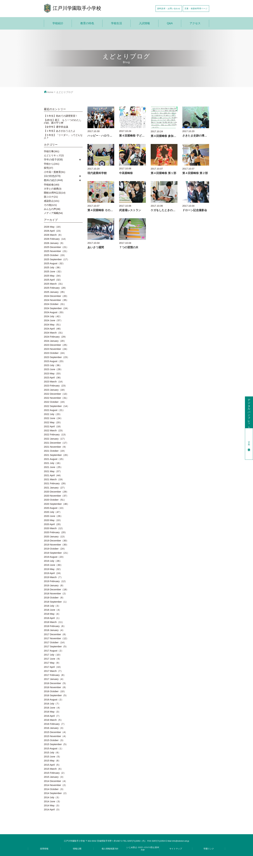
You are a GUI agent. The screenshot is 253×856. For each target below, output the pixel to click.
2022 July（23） (53, 414)
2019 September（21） (56, 552)
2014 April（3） (52, 809)
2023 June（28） (53, 369)
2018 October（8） (54, 597)
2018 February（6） (55, 626)
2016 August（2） (54, 699)
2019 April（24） (53, 573)
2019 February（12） (55, 581)
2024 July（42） (53, 316)
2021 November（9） (55, 446)
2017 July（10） (53, 654)
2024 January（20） (55, 340)
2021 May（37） (53, 471)
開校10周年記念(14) (54, 192)
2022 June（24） (53, 418)
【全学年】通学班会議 (56, 126)
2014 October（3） (54, 789)
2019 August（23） (54, 556)
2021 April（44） (53, 475)
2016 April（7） (52, 715)
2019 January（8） (54, 585)
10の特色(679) (52, 176)
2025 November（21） (56, 251)
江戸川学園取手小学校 (77, 8)
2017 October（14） (55, 642)
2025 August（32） (54, 263)
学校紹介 (57, 23)
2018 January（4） (54, 630)
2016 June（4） (52, 707)
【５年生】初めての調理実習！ (61, 115)
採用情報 (44, 848)
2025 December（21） (56, 247)
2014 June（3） (52, 801)
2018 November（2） (55, 593)
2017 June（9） (52, 658)
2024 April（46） (53, 328)
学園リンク (208, 848)
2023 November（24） (56, 349)
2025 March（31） (54, 283)
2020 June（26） (53, 516)
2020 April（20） (53, 524)
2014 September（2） (56, 793)
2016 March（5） (53, 719)
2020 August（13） (54, 508)
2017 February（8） (55, 675)
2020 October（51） (55, 499)
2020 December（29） (56, 491)
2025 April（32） (53, 279)
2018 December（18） (56, 589)
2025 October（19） (55, 255)
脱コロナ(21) (51, 196)
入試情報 (144, 23)
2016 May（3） (52, 711)
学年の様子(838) (53, 159)
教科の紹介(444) (53, 180)
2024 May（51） (53, 324)
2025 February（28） (55, 287)
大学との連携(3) (52, 188)
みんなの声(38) (52, 209)
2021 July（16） (53, 463)
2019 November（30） (56, 544)
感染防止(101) (51, 201)
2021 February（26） (55, 483)
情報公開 (77, 848)
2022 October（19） (55, 401)
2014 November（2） (55, 785)
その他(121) (50, 205)
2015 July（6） (52, 752)
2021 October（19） (55, 450)
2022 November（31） (56, 397)
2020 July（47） (53, 512)
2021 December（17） (56, 442)
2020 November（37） (56, 495)
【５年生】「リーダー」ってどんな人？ (63, 136)
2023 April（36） (53, 377)
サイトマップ (175, 848)
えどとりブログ (64, 92)
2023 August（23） (54, 361)
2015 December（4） (55, 732)
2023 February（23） (55, 385)
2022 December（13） (56, 393)
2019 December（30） (56, 540)
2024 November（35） (56, 300)
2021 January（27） (55, 487)
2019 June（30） (53, 565)
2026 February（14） (55, 238)
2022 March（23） (54, 430)
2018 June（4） (52, 609)
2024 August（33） (54, 312)
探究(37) (48, 167)
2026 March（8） (53, 234)
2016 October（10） (55, 691)
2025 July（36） (53, 267)
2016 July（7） (52, 703)
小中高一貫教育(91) (54, 172)
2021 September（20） (56, 455)
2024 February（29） (55, 336)
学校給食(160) (51, 184)
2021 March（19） (54, 479)
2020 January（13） (55, 536)
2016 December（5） (55, 683)
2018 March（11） (54, 622)
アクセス (195, 23)
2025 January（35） (55, 292)
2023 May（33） (53, 373)
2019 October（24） (55, 548)
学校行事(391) (51, 151)
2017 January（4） (54, 679)
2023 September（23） (56, 357)
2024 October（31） (55, 304)
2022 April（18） (53, 426)
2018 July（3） (52, 605)
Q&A (170, 23)
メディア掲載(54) (53, 213)
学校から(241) (51, 163)
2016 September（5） (56, 695)
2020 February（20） (55, 532)
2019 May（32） (53, 569)
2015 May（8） (52, 760)
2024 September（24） (56, 308)
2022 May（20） (53, 422)
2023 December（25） (56, 344)
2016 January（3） (54, 728)
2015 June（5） (52, 756)
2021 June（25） (53, 467)
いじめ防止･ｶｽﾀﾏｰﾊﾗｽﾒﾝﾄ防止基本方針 (143, 848)
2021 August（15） (54, 459)
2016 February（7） (55, 724)
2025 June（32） (53, 271)
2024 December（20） (56, 296)
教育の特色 (87, 23)
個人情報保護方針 (110, 848)
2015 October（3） (54, 740)
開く (80, 159)
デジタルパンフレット (249, 412)
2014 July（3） (52, 797)
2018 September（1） (56, 601)
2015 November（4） (55, 736)
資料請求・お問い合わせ (168, 8)
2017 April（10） (53, 667)
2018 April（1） (52, 618)
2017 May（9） (52, 662)
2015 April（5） (52, 764)
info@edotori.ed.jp (180, 841)
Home (48, 92)
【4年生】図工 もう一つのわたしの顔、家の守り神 (62, 121)
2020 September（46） (56, 503)
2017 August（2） (54, 650)
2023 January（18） (55, 389)
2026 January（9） (54, 243)
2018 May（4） (52, 613)
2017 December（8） (55, 634)
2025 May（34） (53, 275)
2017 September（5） (56, 646)
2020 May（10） (53, 520)
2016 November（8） (55, 687)
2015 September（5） (56, 744)
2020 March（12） (54, 528)
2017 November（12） (56, 638)
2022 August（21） (54, 410)
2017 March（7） (53, 671)
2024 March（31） (54, 332)
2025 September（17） (56, 259)
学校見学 (249, 444)
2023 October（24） (55, 353)
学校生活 (116, 23)
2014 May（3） (52, 805)
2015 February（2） (55, 772)
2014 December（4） (55, 781)
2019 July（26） (53, 560)
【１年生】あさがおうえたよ (59, 130)
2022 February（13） (55, 434)
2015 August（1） (54, 748)
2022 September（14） (56, 406)
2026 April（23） (53, 230)
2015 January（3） (54, 776)
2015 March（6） (53, 768)
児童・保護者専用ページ (195, 8)
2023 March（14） (54, 381)
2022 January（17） (55, 438)
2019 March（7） (53, 577)
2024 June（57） (53, 320)
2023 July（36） (53, 365)
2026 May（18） (53, 226)
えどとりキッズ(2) (54, 155)
